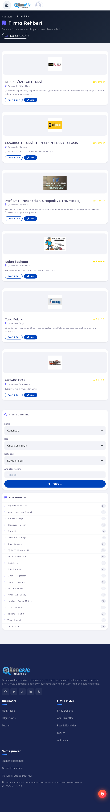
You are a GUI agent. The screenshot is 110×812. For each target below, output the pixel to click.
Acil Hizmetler (65, 717)
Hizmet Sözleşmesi (13, 760)
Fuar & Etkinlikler (66, 725)
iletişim (61, 732)
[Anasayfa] (23, 5)
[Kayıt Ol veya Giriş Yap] (39, 5)
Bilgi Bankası (9, 717)
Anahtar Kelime (13, 469)
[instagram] (22, 691)
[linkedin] (30, 691)
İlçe (6, 439)
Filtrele (55, 483)
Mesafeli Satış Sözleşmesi (17, 775)
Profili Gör (14, 99)
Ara (30, 99)
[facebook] (5, 691)
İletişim (6, 725)
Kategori (9, 454)
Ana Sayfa (7, 16)
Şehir (7, 424)
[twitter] (13, 691)
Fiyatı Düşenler (65, 710)
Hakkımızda (8, 710)
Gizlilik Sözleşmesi (12, 768)
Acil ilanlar (63, 740)
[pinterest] (38, 691)
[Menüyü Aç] (7, 5)
